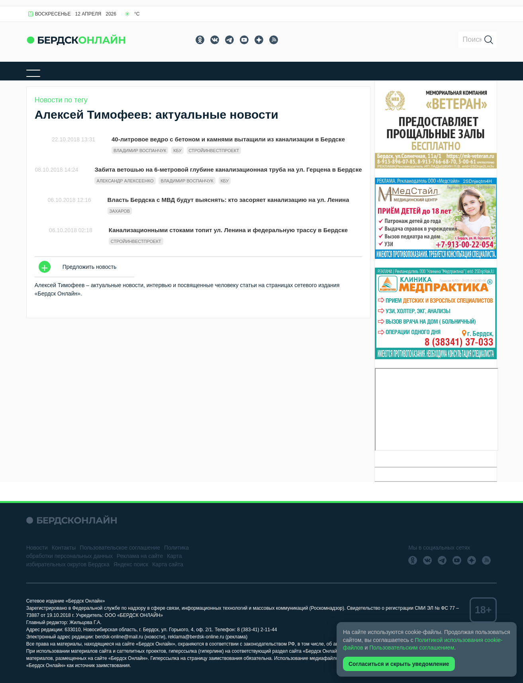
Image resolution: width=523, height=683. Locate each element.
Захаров (120, 211)
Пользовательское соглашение (120, 547)
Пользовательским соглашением (411, 647)
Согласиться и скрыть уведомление (399, 664)
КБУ (177, 150)
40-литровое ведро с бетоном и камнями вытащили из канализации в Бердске (228, 139)
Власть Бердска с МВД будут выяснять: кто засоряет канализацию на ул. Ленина (228, 199)
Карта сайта (167, 564)
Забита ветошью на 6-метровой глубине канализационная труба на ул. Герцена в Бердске (228, 169)
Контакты (64, 547)
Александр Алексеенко (124, 180)
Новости (37, 547)
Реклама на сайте (140, 556)
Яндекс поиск (131, 564)
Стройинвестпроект (214, 150)
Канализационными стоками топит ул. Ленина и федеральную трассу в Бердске (228, 230)
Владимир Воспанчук (140, 150)
